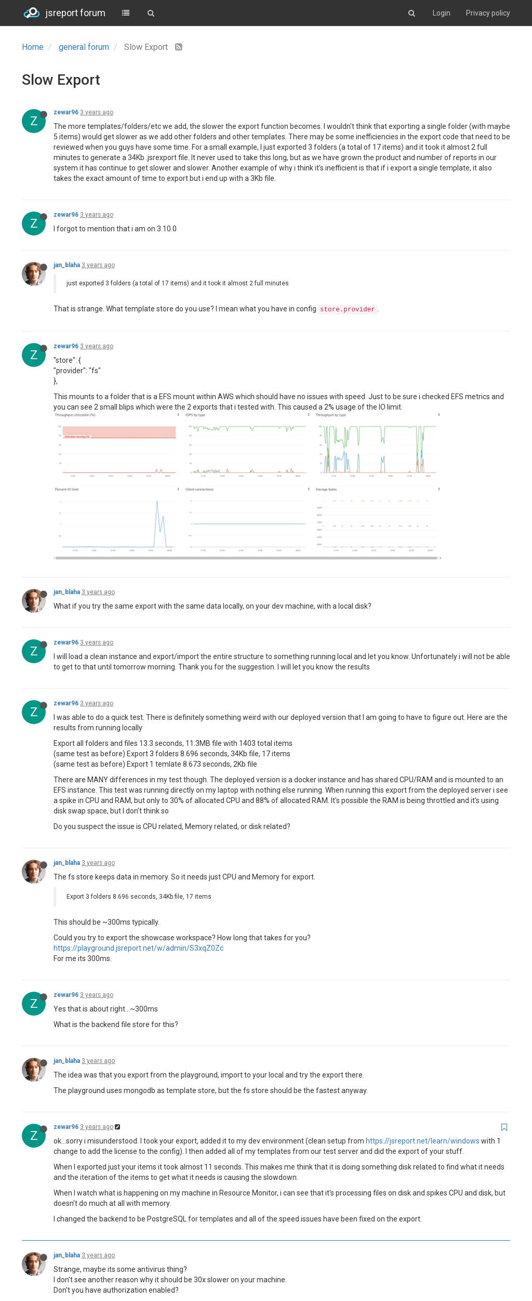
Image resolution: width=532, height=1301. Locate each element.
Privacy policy (488, 13)
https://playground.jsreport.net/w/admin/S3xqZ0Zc (138, 810)
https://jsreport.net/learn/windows (423, 1002)
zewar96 (66, 112)
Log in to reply (477, 1256)
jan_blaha (67, 265)
